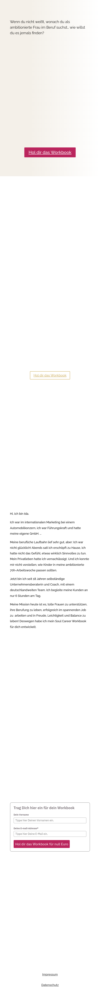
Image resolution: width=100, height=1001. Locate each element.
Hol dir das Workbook (50, 152)
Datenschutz (50, 985)
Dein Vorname (21, 814)
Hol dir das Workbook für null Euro (41, 844)
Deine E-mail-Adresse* (26, 828)
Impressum (50, 974)
